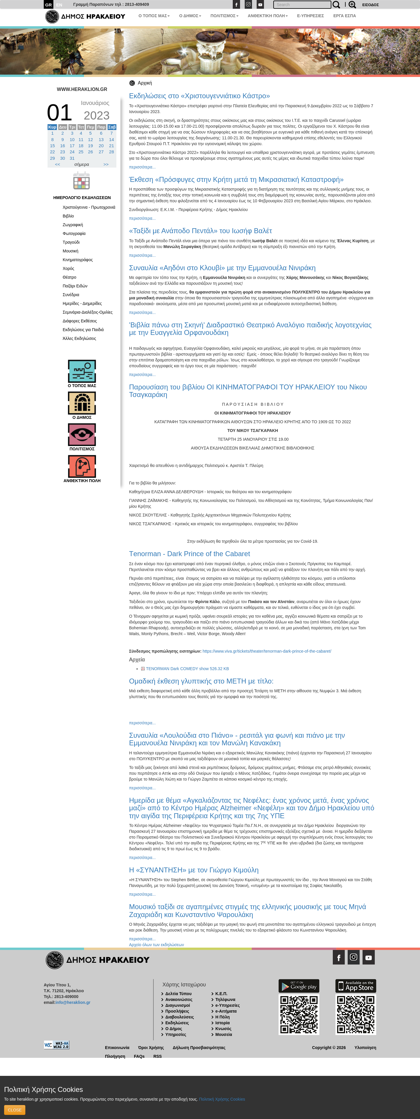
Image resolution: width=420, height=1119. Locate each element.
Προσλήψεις (177, 1011)
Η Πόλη (223, 1017)
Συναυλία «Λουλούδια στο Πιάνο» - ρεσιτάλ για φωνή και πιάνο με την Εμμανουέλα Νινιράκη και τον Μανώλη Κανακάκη (237, 739)
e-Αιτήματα (226, 1011)
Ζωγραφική (73, 224)
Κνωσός (224, 1028)
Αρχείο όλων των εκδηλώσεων (156, 944)
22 (52, 151)
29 (52, 158)
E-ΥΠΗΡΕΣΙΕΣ (310, 15)
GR (48, 4)
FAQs (139, 1056)
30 (62, 158)
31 (72, 158)
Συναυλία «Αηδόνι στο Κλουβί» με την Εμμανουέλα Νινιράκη (222, 268)
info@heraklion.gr (72, 1002)
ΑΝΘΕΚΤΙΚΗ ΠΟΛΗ (268, 15)
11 (80, 139)
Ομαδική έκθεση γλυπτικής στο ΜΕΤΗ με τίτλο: (201, 681)
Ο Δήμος (173, 1028)
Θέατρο (69, 277)
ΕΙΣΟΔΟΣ (370, 5)
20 (101, 145)
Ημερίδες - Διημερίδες (82, 303)
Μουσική (70, 251)
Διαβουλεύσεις (179, 1017)
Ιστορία (223, 1022)
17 (72, 145)
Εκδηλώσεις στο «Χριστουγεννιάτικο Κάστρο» (199, 96)
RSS (157, 1056)
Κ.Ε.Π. (222, 993)
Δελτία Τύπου (178, 993)
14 (111, 139)
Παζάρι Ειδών (75, 286)
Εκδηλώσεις (177, 1022)
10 (72, 139)
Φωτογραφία (74, 233)
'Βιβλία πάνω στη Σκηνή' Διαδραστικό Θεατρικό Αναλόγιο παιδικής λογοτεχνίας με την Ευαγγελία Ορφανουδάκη (250, 328)
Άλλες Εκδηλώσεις (79, 338)
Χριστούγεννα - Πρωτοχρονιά (89, 207)
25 (80, 151)
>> (106, 164)
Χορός (68, 268)
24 (72, 151)
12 (90, 139)
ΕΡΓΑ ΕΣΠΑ (344, 15)
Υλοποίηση (365, 1047)
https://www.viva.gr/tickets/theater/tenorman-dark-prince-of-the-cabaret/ (267, 651)
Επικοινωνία (117, 1047)
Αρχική (145, 82)
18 (80, 145)
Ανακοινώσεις (178, 999)
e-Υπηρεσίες (228, 1005)
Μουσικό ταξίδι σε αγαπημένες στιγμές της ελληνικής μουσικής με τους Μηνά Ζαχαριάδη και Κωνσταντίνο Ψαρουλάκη (247, 910)
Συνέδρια (71, 294)
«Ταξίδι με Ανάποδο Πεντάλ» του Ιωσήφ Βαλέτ (200, 231)
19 (90, 145)
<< (57, 164)
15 (52, 145)
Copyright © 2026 (329, 1047)
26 (90, 151)
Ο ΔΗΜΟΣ (190, 15)
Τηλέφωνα (225, 999)
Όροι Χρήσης (151, 1047)
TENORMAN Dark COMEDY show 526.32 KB (187, 668)
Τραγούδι (71, 242)
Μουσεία (224, 1034)
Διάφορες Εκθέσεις (80, 321)
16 (62, 145)
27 (101, 151)
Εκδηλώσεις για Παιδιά (83, 329)
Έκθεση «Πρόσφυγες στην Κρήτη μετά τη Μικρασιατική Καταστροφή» (236, 179)
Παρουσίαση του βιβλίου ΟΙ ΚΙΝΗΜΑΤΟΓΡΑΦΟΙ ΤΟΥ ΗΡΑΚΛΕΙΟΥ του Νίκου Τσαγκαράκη (248, 390)
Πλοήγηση (115, 1056)
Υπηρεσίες (175, 1034)
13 (101, 139)
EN (59, 4)
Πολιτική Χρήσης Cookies (222, 1099)
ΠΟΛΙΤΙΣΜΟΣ (225, 15)
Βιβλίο (68, 216)
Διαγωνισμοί (177, 1005)
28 (111, 151)
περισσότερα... (142, 167)
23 (62, 151)
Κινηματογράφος (78, 259)
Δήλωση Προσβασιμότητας (199, 1047)
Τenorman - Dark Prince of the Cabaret (189, 554)
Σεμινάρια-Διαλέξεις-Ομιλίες (88, 312)
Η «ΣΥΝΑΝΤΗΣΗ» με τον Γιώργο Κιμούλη (194, 870)
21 (111, 145)
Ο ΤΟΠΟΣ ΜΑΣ (154, 15)
